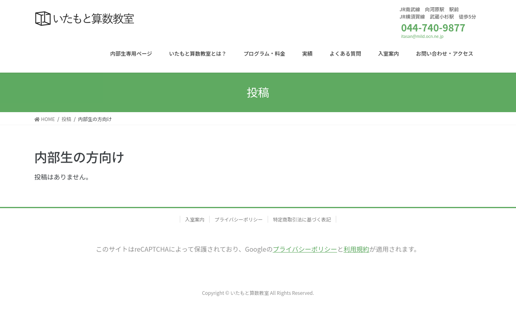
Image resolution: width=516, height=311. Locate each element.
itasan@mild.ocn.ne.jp (422, 36)
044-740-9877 (433, 27)
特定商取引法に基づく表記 (302, 219)
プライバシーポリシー (238, 219)
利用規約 (356, 249)
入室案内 (194, 219)
